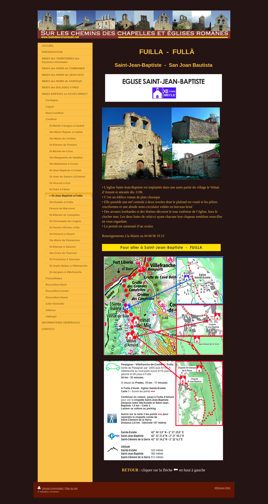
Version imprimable (51, 488)
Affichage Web (222, 487)
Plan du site (71, 488)
